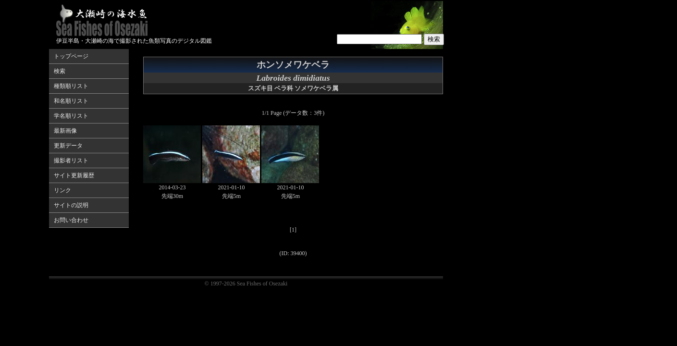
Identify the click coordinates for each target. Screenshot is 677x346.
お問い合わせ (71, 220)
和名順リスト (71, 101)
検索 (59, 71)
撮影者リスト (71, 160)
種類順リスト (71, 86)
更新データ (68, 145)
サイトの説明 (71, 205)
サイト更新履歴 (74, 175)
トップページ (71, 56)
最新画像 (65, 130)
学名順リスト (71, 115)
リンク (62, 190)
